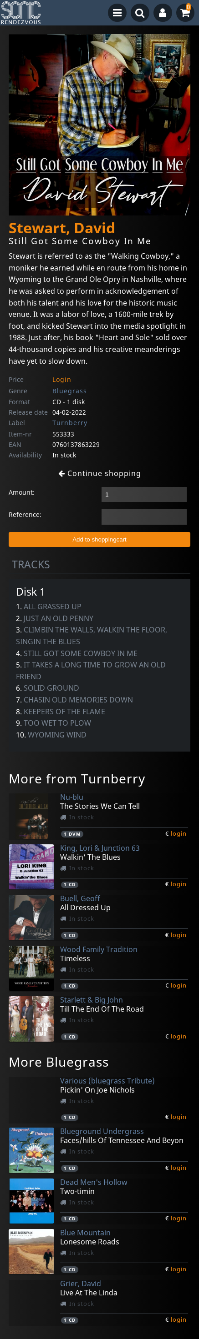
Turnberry (69, 422)
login (179, 833)
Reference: (25, 514)
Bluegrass (69, 390)
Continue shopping (99, 473)
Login (61, 379)
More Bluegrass (59, 1061)
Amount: (22, 492)
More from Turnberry (77, 778)
